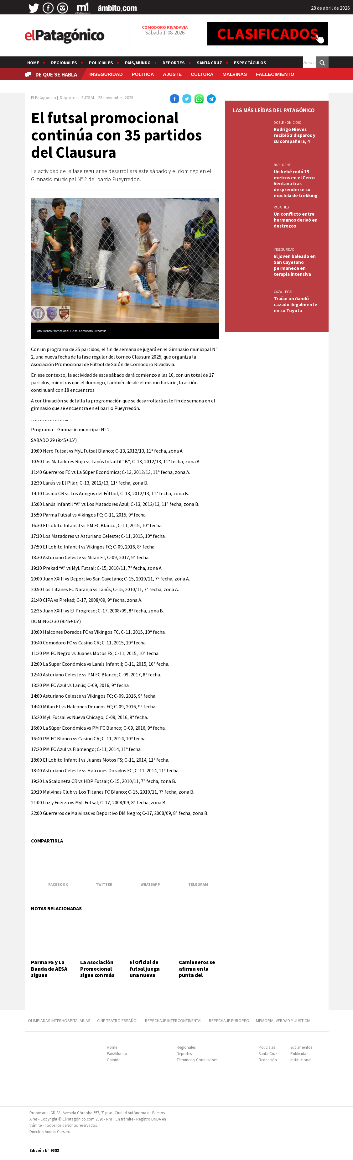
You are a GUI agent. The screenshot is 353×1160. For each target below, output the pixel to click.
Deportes (174, 63)
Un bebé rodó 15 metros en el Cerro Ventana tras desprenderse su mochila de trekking (296, 183)
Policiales (101, 63)
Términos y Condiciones (197, 1060)
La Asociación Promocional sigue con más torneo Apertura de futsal (97, 978)
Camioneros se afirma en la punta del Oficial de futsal (198, 972)
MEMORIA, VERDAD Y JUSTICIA (283, 1020)
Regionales (64, 63)
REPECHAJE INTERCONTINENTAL (173, 1020)
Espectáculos (250, 63)
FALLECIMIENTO (275, 74)
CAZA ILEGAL (283, 292)
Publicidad (299, 1053)
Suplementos (301, 1047)
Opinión (114, 1060)
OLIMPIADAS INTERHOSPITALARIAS (59, 1020)
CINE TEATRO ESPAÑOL (117, 1020)
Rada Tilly (281, 207)
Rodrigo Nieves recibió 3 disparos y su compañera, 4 (294, 135)
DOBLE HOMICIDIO (287, 122)
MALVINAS (234, 74)
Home (33, 63)
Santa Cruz (209, 63)
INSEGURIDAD (105, 74)
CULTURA (202, 74)
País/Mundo (138, 63)
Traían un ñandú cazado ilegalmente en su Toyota (295, 304)
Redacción (268, 1060)
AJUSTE (172, 74)
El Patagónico (43, 97)
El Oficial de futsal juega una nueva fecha (145, 972)
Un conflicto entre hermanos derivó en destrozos (296, 220)
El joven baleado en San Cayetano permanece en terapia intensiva (295, 265)
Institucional (300, 1060)
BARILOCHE (282, 165)
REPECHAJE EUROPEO (229, 1020)
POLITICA (143, 74)
